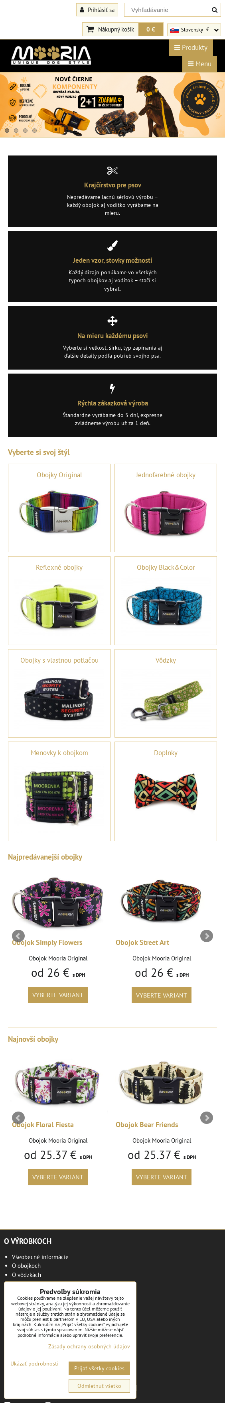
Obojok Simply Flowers (47, 942)
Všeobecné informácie (40, 1257)
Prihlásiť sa (97, 10)
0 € (150, 29)
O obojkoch (26, 1265)
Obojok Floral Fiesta (43, 1124)
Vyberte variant (57, 995)
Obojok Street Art (142, 942)
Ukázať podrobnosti (34, 1364)
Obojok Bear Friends (147, 1124)
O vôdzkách (26, 1275)
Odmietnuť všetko (99, 1385)
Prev (18, 936)
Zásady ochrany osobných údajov (89, 1346)
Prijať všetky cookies (99, 1368)
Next (206, 936)
